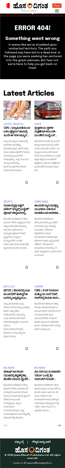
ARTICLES (9, 286)
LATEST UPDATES (13, 124)
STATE (37, 124)
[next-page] (59, 425)
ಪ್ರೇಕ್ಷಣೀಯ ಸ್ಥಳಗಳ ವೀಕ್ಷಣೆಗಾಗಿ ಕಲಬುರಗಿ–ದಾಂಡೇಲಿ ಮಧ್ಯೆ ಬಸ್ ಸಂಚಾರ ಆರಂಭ (45, 132)
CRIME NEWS (41, 201)
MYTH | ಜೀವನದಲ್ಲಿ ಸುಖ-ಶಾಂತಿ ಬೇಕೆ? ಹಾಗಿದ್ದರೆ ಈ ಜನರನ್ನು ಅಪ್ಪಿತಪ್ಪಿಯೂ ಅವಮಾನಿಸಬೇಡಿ (17, 294)
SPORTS (8, 201)
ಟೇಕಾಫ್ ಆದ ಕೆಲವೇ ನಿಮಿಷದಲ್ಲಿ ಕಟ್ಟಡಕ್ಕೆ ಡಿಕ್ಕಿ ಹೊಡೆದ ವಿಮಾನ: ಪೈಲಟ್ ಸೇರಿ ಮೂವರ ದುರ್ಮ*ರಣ (16, 375)
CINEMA (38, 286)
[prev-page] (6, 425)
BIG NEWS (8, 367)
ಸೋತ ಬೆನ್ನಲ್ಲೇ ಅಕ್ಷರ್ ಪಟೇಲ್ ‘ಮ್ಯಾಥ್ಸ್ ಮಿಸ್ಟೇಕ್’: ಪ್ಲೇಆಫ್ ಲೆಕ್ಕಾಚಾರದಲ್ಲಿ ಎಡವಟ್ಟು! (16, 209)
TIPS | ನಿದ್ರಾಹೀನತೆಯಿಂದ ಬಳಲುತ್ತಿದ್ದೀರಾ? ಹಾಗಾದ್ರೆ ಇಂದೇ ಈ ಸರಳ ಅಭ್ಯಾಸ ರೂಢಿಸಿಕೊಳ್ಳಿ (16, 132)
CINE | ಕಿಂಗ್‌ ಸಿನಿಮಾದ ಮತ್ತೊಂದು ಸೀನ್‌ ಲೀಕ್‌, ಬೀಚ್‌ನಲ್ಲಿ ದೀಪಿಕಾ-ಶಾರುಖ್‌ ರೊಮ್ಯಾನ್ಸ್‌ (47, 294)
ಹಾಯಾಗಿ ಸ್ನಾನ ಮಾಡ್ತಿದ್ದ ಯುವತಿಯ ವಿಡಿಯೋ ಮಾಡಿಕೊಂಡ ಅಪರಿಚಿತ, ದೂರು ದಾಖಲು (46, 209)
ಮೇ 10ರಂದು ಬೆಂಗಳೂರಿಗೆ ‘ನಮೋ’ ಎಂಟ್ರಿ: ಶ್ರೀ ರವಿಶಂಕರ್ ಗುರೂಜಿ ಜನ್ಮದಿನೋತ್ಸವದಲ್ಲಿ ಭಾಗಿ (47, 375)
